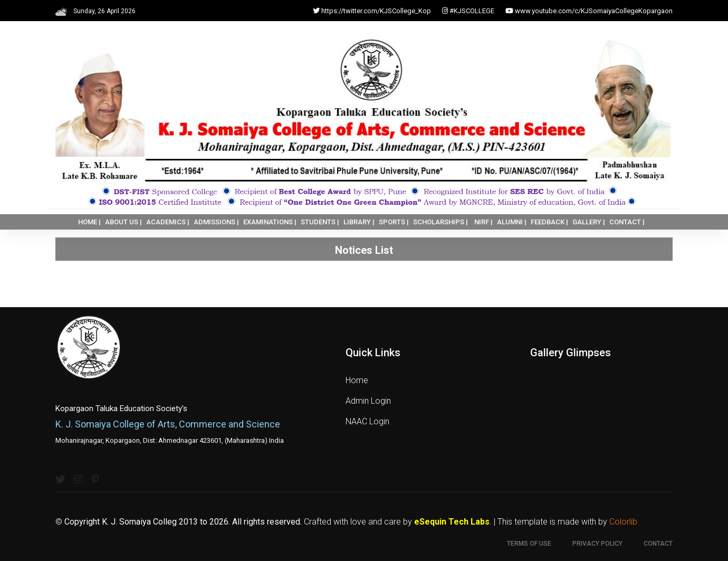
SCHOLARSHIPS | (440, 222)
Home (357, 380)
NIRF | (483, 222)
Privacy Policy (597, 543)
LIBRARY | (359, 222)
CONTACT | (627, 222)
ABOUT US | (123, 222)
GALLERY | (588, 222)
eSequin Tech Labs (452, 522)
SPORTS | (394, 222)
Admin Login (368, 401)
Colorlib (623, 522)
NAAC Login (367, 421)
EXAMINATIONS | (269, 222)
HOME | (89, 222)
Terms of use (529, 543)
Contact (658, 543)
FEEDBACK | (549, 222)
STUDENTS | (320, 222)
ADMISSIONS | (216, 222)
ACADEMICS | (167, 222)
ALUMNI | (511, 222)
